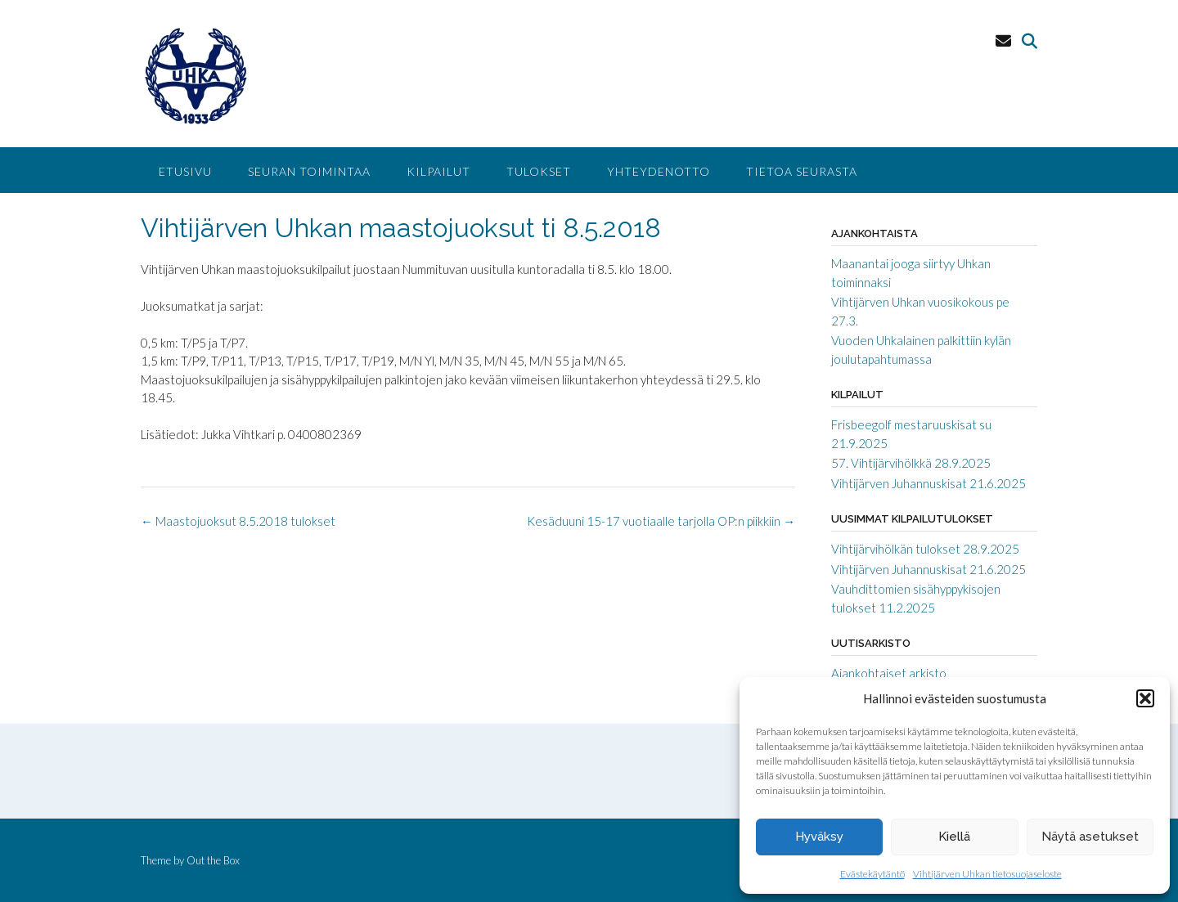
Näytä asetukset (1090, 836)
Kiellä (954, 836)
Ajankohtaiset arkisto (888, 673)
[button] (1145, 698)
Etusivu (185, 171)
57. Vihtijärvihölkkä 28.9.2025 (911, 462)
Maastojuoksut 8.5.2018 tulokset (238, 521)
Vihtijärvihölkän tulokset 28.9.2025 (925, 548)
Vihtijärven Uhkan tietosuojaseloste (987, 874)
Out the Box (213, 860)
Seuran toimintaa (309, 171)
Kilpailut (438, 171)
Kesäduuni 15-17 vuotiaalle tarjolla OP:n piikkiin (661, 521)
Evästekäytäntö (872, 874)
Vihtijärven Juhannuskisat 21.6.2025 (928, 483)
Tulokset (538, 171)
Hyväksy (819, 836)
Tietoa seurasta (801, 171)
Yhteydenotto (658, 171)
